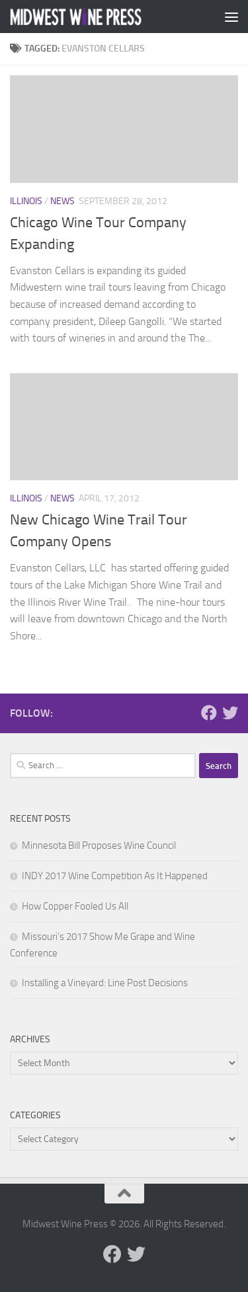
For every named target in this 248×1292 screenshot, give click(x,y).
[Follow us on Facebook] (209, 713)
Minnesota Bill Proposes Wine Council (99, 845)
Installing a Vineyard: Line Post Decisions (105, 983)
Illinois (26, 201)
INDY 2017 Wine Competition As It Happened (115, 876)
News (62, 201)
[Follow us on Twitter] (230, 713)
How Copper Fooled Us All (75, 906)
